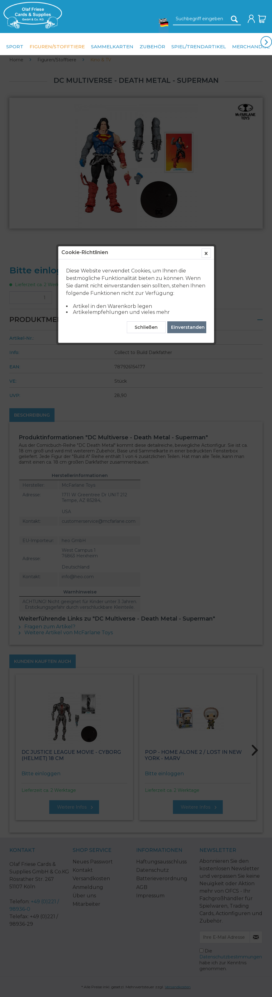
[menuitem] (31, 15)
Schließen (146, 145)
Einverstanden (188, 145)
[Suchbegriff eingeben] (207, 19)
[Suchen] (234, 19)
